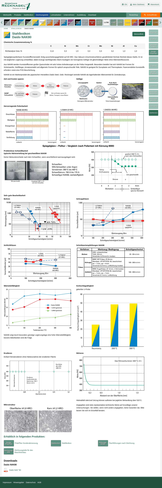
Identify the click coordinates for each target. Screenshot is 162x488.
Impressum (7, 482)
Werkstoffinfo (138, 34)
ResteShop (133, 15)
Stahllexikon (28, 15)
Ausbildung (81, 15)
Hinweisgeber (18, 482)
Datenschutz (31, 482)
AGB (39, 482)
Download (92, 15)
